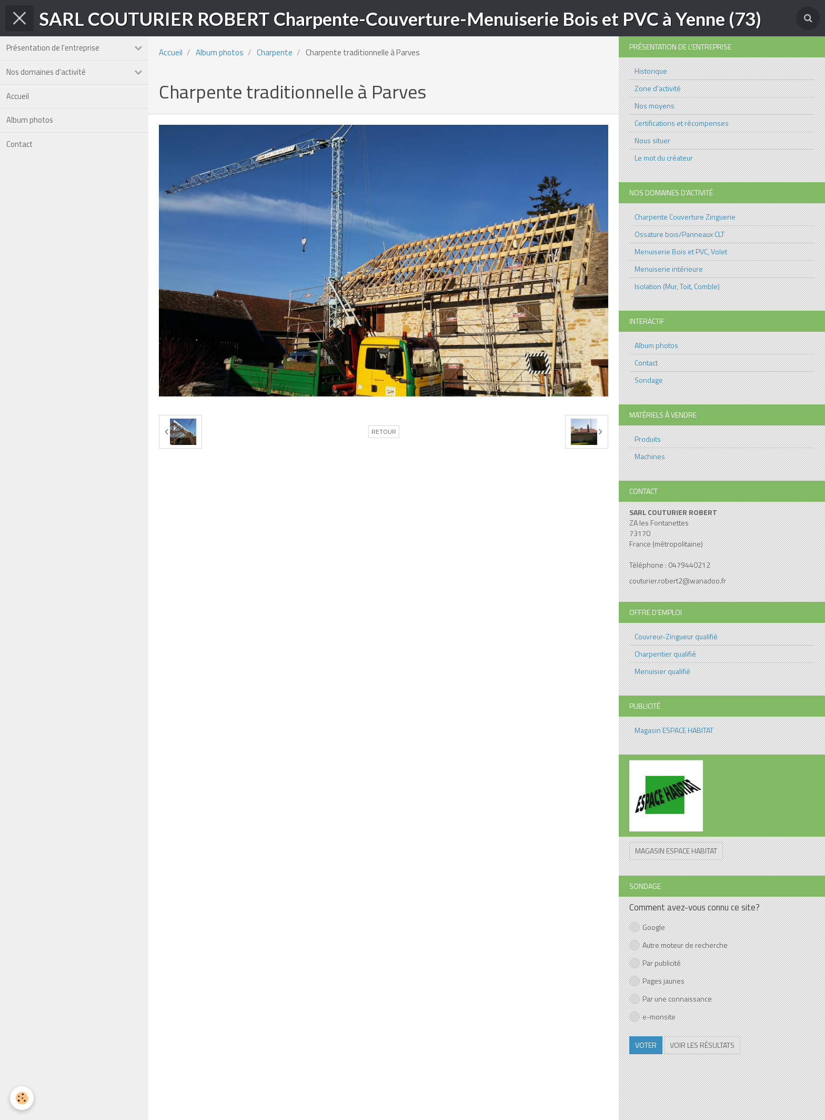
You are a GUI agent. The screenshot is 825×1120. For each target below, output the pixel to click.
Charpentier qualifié (665, 653)
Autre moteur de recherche (678, 944)
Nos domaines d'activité (49, 78)
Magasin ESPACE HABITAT (674, 730)
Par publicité (655, 962)
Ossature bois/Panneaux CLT (680, 234)
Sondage (649, 379)
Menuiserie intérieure (669, 268)
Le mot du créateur (664, 157)
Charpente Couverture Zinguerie (685, 216)
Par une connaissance (670, 998)
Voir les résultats (702, 1044)
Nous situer (652, 140)
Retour (383, 432)
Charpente (275, 52)
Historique (651, 70)
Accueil (20, 106)
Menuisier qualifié (662, 671)
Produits (648, 438)
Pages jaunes (657, 980)
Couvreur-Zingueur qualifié (676, 636)
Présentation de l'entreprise (56, 50)
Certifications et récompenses (682, 122)
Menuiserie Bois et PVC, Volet (681, 251)
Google (647, 927)
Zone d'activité (658, 88)
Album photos (32, 133)
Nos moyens (655, 105)
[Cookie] (22, 1098)
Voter (646, 1044)
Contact (22, 161)
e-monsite (652, 1016)
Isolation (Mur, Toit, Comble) (677, 286)
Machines (650, 456)
